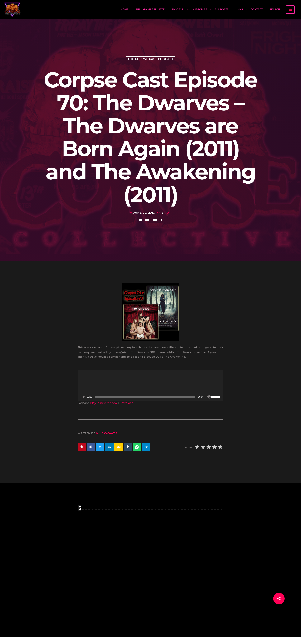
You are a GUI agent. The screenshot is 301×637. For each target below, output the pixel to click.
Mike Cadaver (106, 433)
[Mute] (209, 397)
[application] (150, 385)
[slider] (145, 397)
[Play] (83, 397)
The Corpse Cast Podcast (150, 59)
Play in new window (103, 403)
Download (126, 403)
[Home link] (12, 9)
